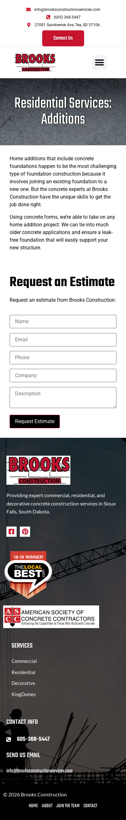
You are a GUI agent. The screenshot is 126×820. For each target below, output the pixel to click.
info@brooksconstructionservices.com (39, 771)
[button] (99, 62)
